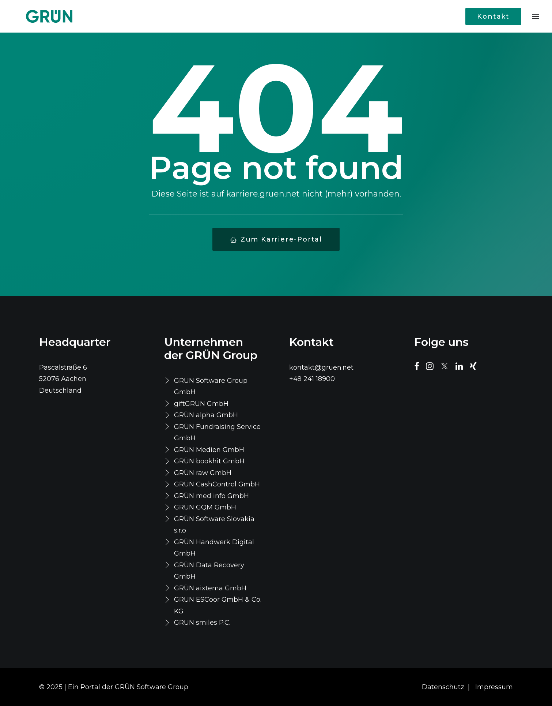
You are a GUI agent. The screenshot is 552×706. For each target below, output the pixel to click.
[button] (416, 368)
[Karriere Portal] (36, 16)
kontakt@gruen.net (321, 367)
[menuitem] (495, 16)
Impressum (494, 687)
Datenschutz (443, 687)
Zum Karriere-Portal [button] (276, 239)
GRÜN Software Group (151, 687)
